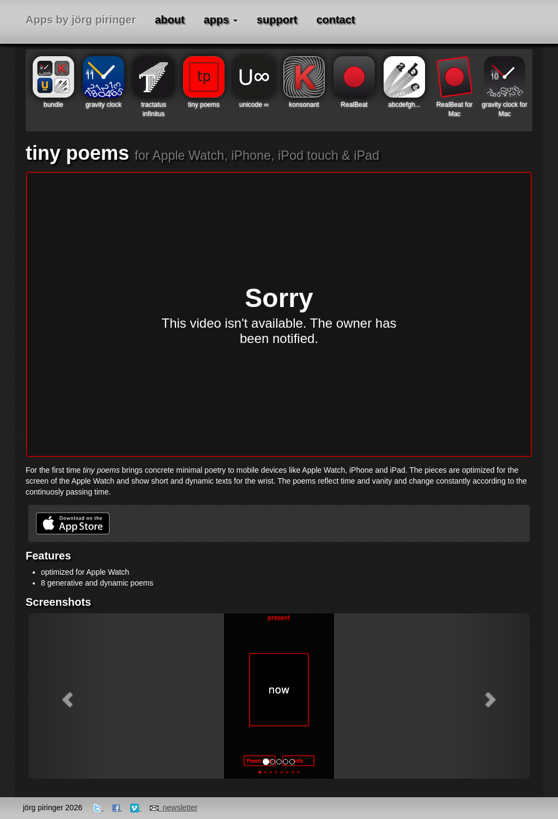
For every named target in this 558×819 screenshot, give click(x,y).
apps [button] (221, 20)
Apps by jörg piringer (81, 20)
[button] (66, 696)
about (169, 20)
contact (335, 20)
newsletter (174, 807)
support (277, 20)
